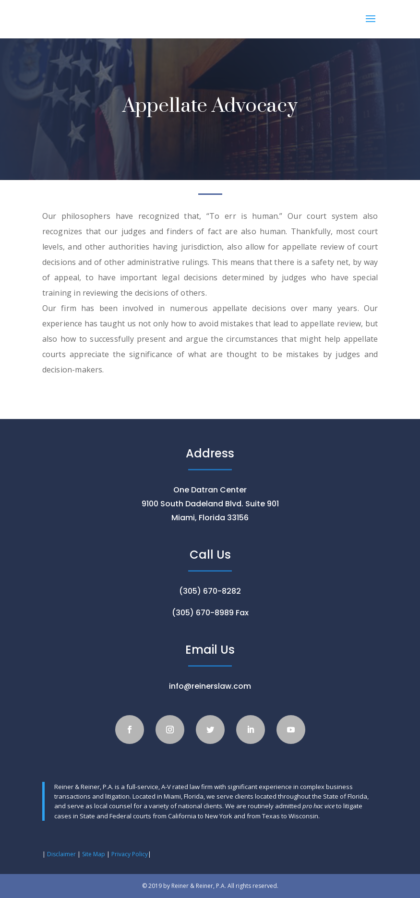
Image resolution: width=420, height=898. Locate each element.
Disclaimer (61, 854)
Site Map (93, 854)
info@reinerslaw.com (210, 686)
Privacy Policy (129, 854)
